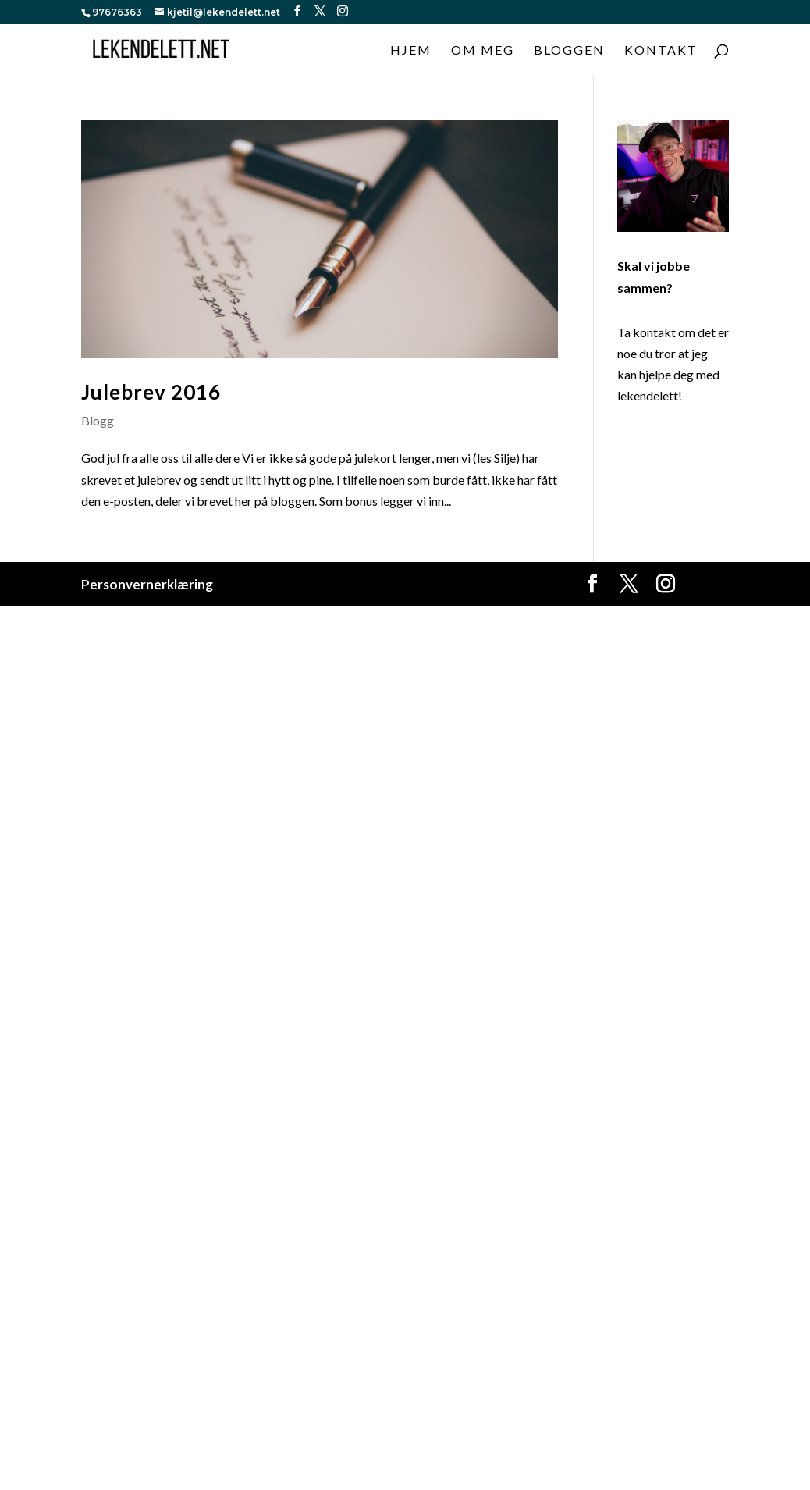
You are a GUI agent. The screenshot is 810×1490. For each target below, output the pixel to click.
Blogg (97, 420)
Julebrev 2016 (151, 391)
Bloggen (569, 50)
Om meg (482, 50)
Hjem (411, 50)
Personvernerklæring (147, 584)
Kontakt (661, 50)
